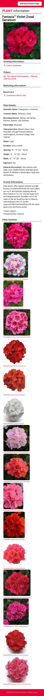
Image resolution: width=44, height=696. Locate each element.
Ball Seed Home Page (29, 4)
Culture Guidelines (12, 65)
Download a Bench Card (14, 95)
